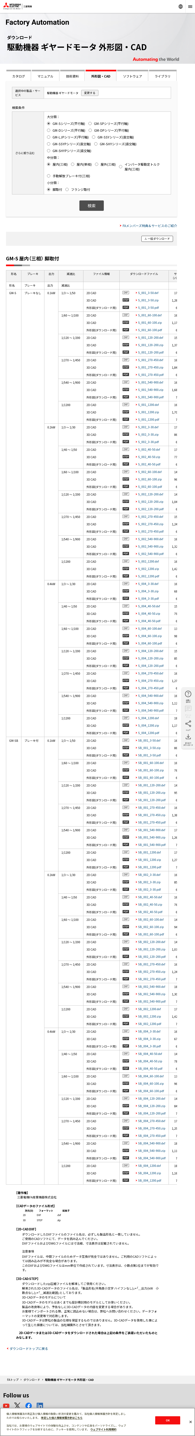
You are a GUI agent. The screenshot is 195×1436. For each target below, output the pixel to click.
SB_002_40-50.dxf (150, 897)
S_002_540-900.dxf (150, 539)
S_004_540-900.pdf (151, 710)
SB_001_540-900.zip (151, 837)
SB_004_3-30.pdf (149, 1046)
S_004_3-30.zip (148, 591)
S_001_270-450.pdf (151, 375)
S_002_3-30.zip (148, 434)
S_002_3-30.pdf (148, 442)
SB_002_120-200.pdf (152, 957)
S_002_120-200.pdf (151, 509)
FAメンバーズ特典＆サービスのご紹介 (150, 225)
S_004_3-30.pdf (148, 598)
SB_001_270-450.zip (151, 815)
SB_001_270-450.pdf (152, 822)
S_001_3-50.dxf (148, 293)
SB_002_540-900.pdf (152, 1001)
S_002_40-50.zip (149, 457)
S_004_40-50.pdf (149, 621)
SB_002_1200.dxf (149, 1009)
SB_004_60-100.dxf (151, 1076)
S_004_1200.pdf (148, 733)
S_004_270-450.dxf (150, 673)
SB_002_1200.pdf (149, 1024)
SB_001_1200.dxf (149, 852)
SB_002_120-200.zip (151, 949)
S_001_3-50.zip (148, 300)
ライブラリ (163, 76)
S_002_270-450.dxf (150, 517)
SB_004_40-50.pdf (150, 1069)
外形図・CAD (100, 76)
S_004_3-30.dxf (148, 584)
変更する (89, 93)
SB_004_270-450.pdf (152, 1136)
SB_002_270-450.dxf (151, 964)
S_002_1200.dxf (148, 561)
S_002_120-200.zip (150, 502)
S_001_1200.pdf (148, 419)
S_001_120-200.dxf (150, 338)
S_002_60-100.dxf (150, 472)
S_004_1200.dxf (148, 718)
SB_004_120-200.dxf (151, 1098)
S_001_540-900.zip (150, 390)
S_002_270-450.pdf (151, 531)
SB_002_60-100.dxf (151, 919)
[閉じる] (190, 1421)
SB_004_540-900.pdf (152, 1158)
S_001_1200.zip (148, 412)
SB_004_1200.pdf (149, 1180)
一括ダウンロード (159, 239)
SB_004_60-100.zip (151, 1083)
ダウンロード (31, 1380)
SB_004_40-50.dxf (150, 1054)
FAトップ (13, 1380)
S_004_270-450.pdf (151, 688)
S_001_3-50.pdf (148, 308)
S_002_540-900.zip (150, 546)
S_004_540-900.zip (150, 703)
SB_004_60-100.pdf (151, 1091)
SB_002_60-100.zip (151, 927)
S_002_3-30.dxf (148, 427)
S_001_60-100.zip (150, 323)
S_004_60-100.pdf (150, 643)
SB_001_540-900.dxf (151, 830)
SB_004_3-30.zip (149, 1039)
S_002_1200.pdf (148, 576)
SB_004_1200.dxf (149, 1166)
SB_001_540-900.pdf (152, 845)
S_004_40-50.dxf (149, 606)
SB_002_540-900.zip (151, 994)
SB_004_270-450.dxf (151, 1121)
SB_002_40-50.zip (150, 904)
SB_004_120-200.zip (151, 1106)
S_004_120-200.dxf (150, 651)
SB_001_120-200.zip (151, 793)
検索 (92, 205)
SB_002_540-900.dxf (151, 987)
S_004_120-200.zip (150, 658)
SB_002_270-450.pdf (152, 979)
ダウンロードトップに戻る (29, 1348)
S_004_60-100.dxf (150, 628)
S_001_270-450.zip (150, 367)
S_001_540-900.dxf (150, 382)
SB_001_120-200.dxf (151, 785)
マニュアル (45, 76)
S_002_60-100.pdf (150, 487)
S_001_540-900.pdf (151, 397)
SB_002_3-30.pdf (149, 889)
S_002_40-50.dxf (149, 449)
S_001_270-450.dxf (150, 360)
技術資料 (72, 76)
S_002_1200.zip (148, 569)
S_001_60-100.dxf (150, 315)
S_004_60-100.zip (150, 636)
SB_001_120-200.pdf (152, 800)
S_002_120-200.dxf (150, 494)
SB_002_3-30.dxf (149, 875)
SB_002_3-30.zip (149, 882)
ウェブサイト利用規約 (103, 1429)
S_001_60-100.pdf (150, 330)
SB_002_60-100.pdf (151, 934)
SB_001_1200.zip (149, 860)
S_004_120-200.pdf (151, 666)
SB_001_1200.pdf (149, 867)
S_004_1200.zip (148, 725)
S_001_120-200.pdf (151, 352)
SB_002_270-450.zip (151, 972)
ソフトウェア (132, 76)
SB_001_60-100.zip (151, 770)
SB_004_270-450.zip (151, 1128)
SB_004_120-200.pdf (152, 1113)
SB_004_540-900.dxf (151, 1143)
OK (168, 1420)
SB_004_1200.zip (149, 1173)
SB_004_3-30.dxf (149, 1031)
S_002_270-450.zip (150, 524)
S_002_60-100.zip (150, 479)
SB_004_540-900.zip (151, 1151)
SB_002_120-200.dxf (151, 942)
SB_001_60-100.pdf (151, 778)
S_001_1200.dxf (148, 405)
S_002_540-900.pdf (151, 554)
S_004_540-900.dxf (150, 696)
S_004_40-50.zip (149, 613)
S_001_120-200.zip (150, 345)
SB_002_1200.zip (149, 1016)
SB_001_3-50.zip (149, 748)
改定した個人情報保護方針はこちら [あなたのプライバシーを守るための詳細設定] (62, 1418)
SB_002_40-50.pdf (150, 912)
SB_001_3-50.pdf (149, 755)
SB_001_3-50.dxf (149, 740)
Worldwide (180, 6)
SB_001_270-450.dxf (151, 808)
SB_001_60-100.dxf (151, 763)
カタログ (18, 76)
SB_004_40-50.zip (150, 1061)
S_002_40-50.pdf (149, 464)
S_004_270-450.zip (150, 681)
